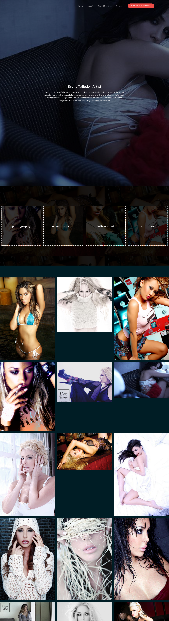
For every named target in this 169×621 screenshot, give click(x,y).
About (92, 6)
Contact (120, 6)
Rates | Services (106, 6)
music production (148, 226)
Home (83, 6)
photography (21, 226)
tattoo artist (105, 226)
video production (63, 226)
